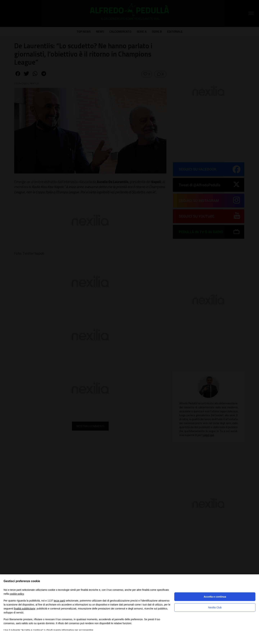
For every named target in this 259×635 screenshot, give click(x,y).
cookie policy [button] (17, 593)
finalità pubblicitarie (24, 608)
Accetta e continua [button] (215, 596)
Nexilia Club (215, 607)
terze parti (59, 600)
